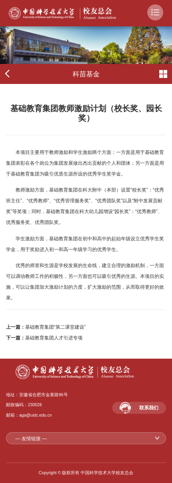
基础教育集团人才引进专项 (54, 338)
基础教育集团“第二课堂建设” (55, 327)
